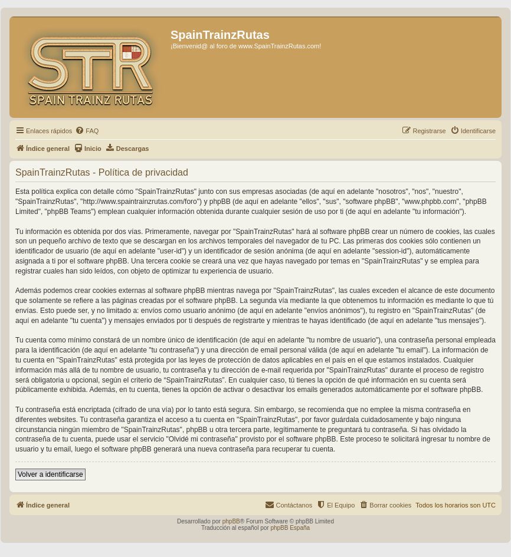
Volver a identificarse (50, 474)
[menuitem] (87, 131)
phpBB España (290, 528)
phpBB (231, 521)
